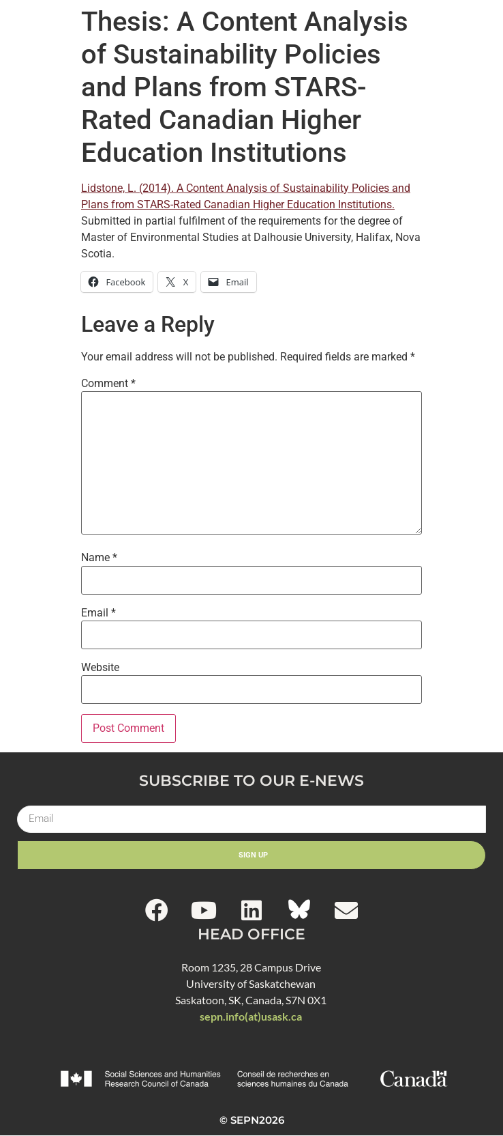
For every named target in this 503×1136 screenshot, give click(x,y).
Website (100, 667)
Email (98, 613)
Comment (108, 383)
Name (99, 557)
